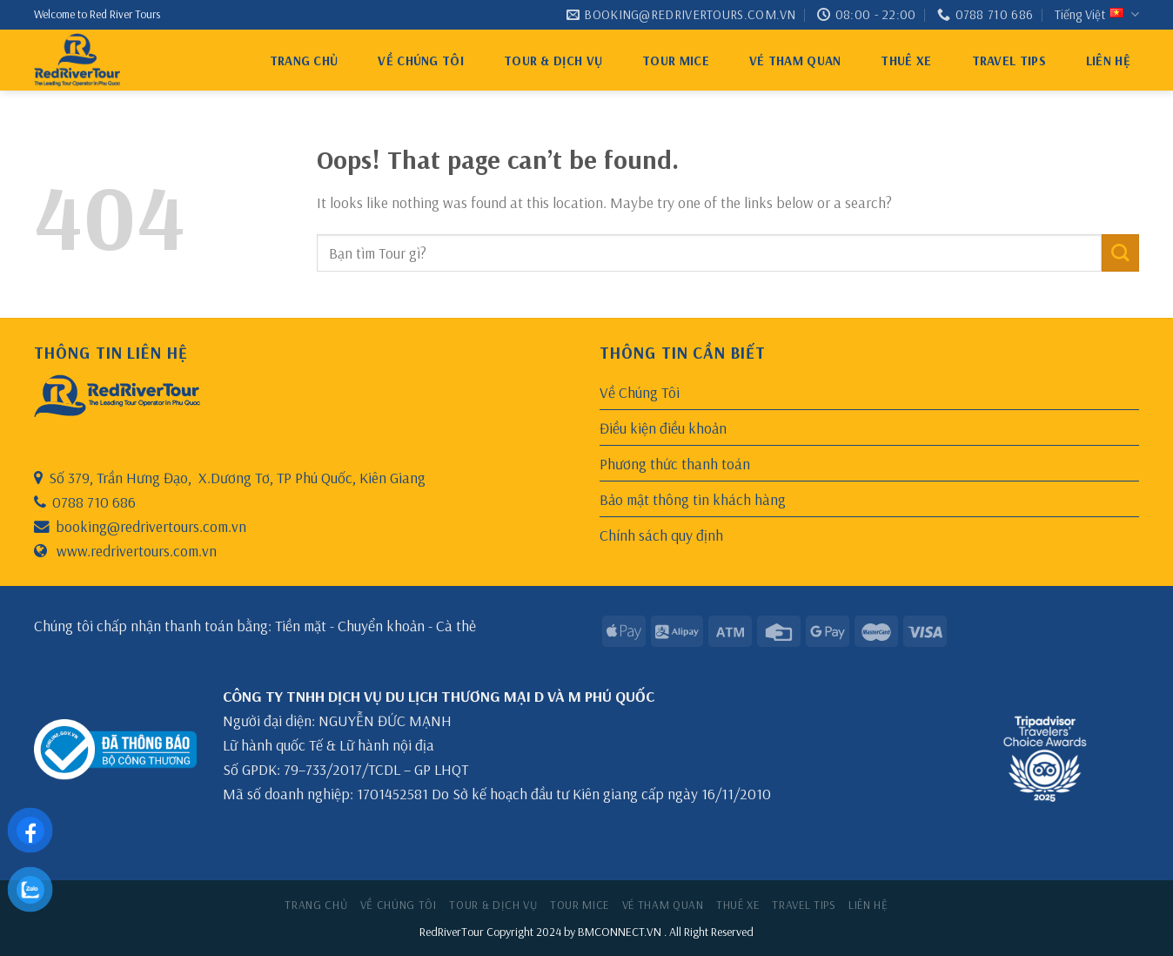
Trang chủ (304, 60)
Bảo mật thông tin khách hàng (693, 498)
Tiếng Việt (1097, 15)
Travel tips (1009, 60)
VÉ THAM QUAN (795, 60)
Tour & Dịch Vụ (553, 60)
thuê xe (906, 60)
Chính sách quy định (661, 534)
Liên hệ (1108, 60)
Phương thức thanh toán (675, 463)
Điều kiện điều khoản (663, 427)
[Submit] (1120, 253)
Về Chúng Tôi (421, 60)
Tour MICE (675, 60)
